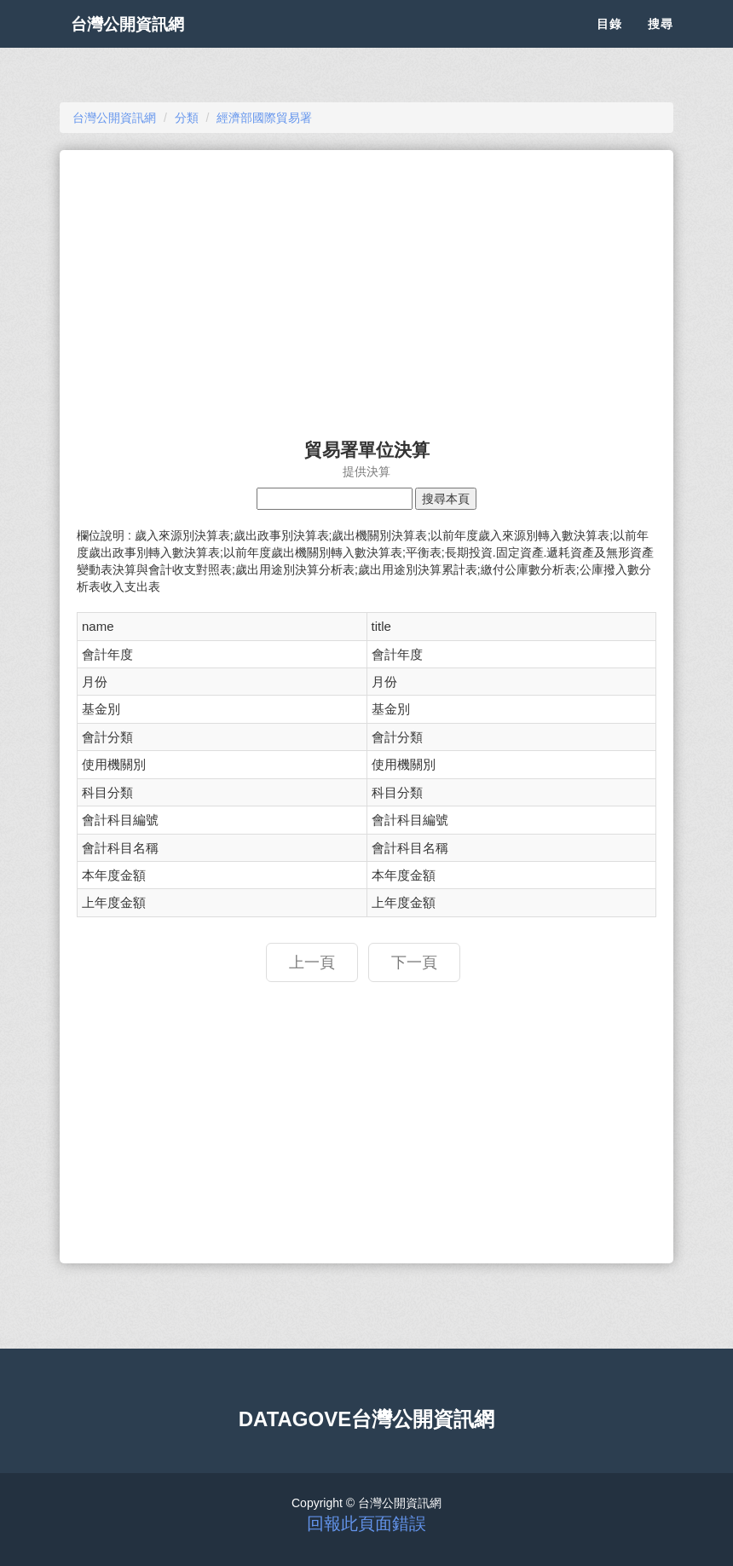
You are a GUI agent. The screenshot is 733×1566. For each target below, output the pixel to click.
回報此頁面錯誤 (366, 1523)
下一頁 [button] (414, 962)
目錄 (609, 42)
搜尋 (660, 42)
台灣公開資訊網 (143, 42)
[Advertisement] (366, 286)
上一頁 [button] (311, 962)
